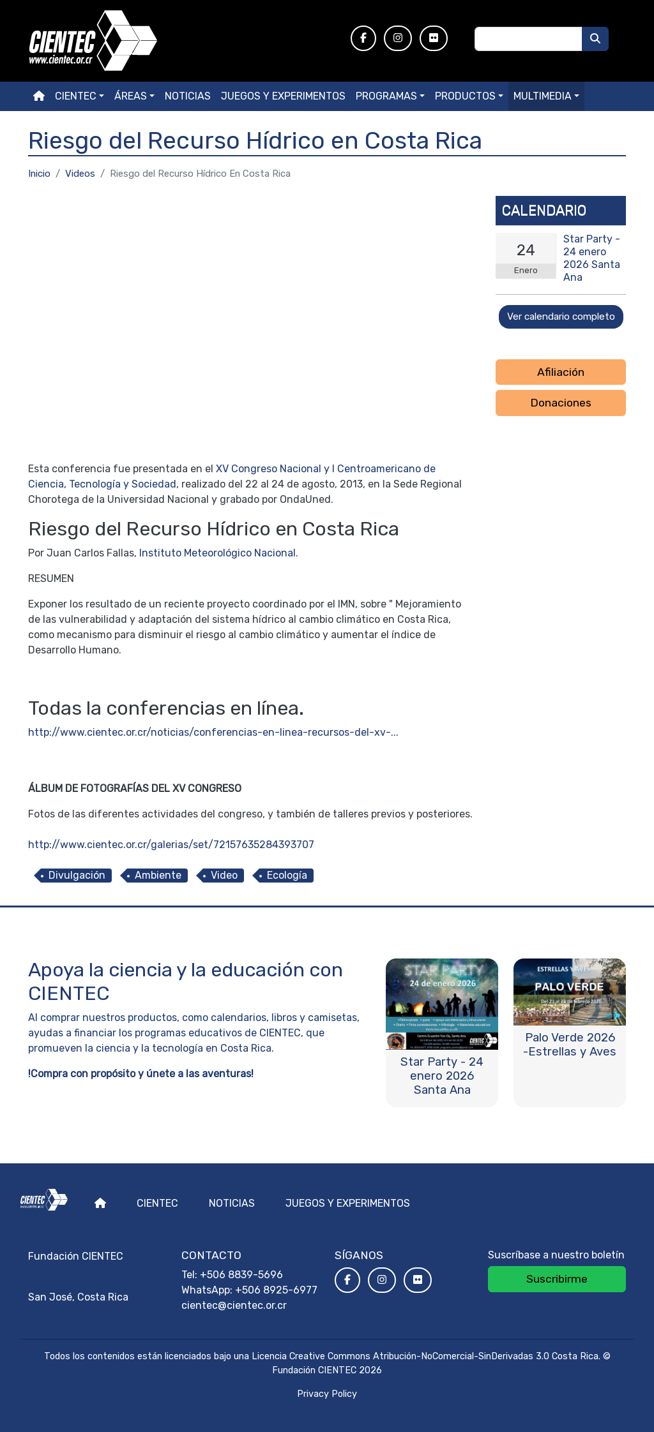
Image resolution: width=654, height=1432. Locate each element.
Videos (80, 173)
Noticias (188, 96)
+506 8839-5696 (241, 1275)
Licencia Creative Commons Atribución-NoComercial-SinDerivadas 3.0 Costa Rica (425, 1356)
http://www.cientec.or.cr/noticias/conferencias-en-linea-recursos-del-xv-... (213, 732)
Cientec (157, 1203)
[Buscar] (595, 39)
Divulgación (77, 875)
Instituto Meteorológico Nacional (217, 553)
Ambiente (158, 875)
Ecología (287, 875)
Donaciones (560, 402)
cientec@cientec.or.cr (234, 1305)
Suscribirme (557, 1278)
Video (224, 875)
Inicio (39, 173)
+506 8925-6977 (276, 1290)
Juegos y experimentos (283, 96)
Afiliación (560, 372)
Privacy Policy (327, 1394)
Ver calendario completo (561, 316)
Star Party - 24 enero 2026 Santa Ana (591, 258)
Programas (386, 96)
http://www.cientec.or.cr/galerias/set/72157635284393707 (171, 845)
